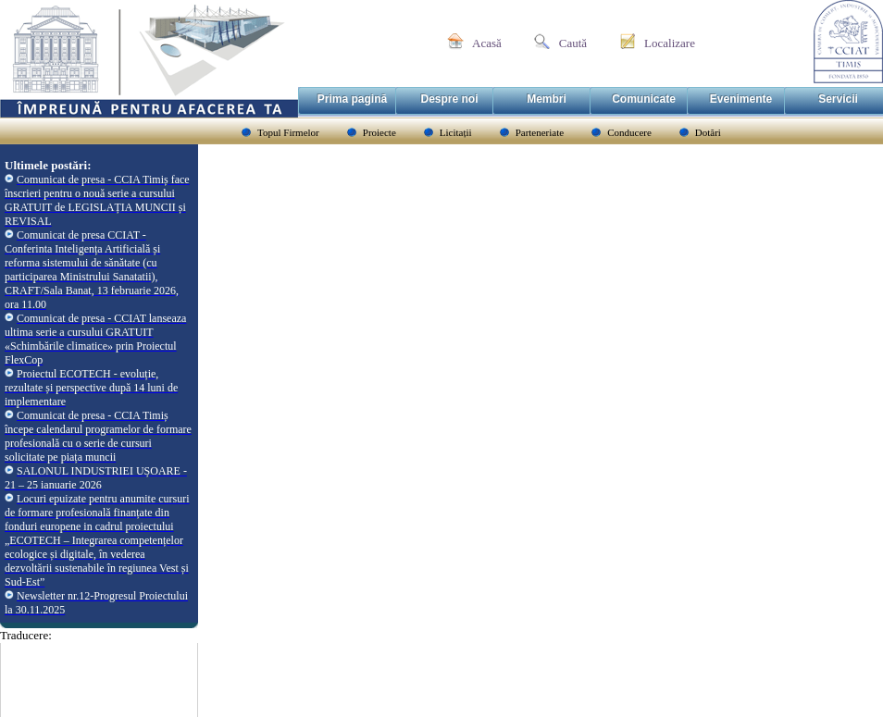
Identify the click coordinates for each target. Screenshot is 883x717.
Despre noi (449, 99)
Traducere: (26, 635)
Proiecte (379, 132)
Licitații (456, 132)
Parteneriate (540, 132)
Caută (573, 43)
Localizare (669, 43)
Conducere (629, 132)
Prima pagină (352, 99)
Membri (546, 99)
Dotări (708, 132)
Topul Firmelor (288, 132)
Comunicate (644, 99)
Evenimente (741, 99)
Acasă (487, 43)
